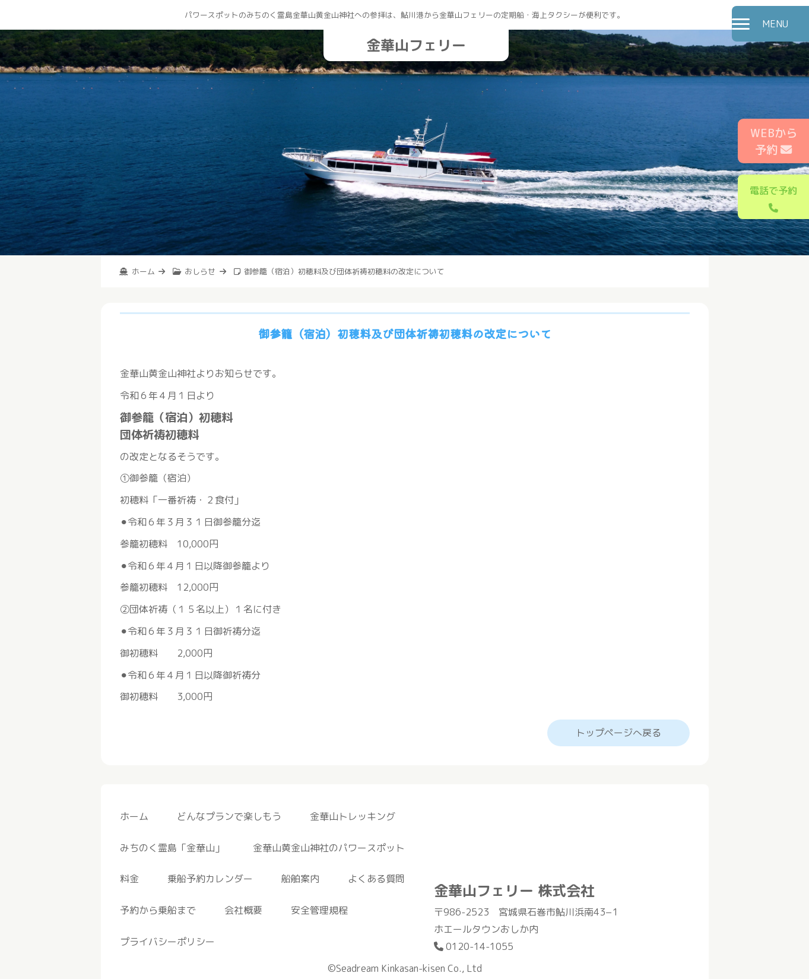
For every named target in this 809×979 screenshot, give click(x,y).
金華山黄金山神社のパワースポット (329, 847)
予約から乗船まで (158, 910)
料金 (129, 878)
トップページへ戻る (618, 732)
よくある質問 (376, 878)
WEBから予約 (773, 141)
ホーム (134, 816)
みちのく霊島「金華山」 (172, 847)
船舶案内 (300, 878)
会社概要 (243, 910)
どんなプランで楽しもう (229, 816)
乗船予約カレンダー (210, 878)
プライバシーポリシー (167, 941)
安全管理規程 (319, 910)
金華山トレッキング (352, 816)
